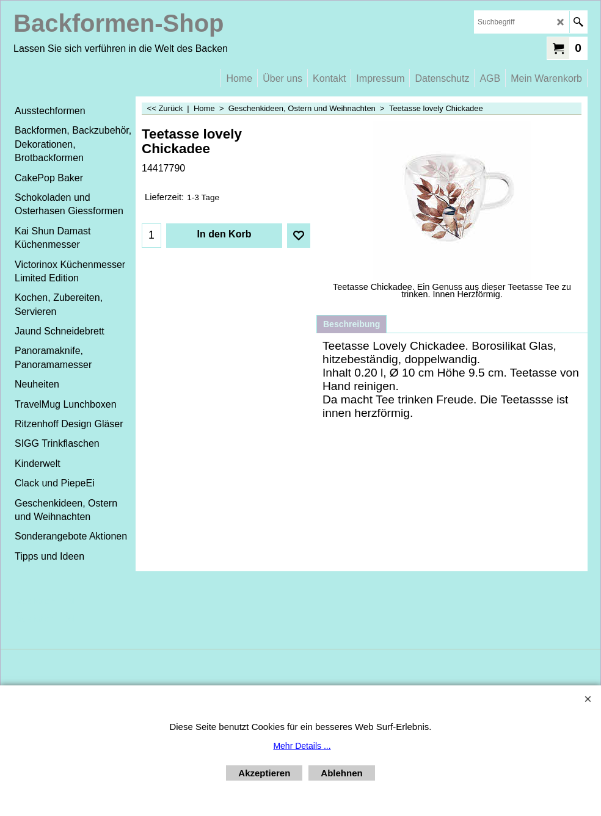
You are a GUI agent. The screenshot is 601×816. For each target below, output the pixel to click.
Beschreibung (351, 324)
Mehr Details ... (301, 746)
